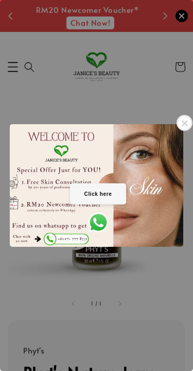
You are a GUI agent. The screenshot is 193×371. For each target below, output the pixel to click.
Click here (98, 194)
